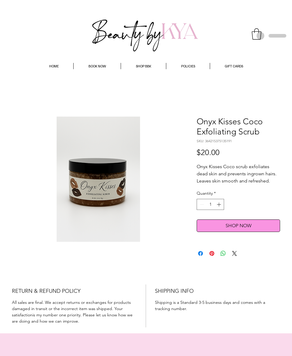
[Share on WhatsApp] (223, 253)
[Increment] (219, 204)
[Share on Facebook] (200, 253)
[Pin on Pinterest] (211, 253)
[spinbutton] (210, 204)
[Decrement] (201, 204)
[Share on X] (234, 253)
